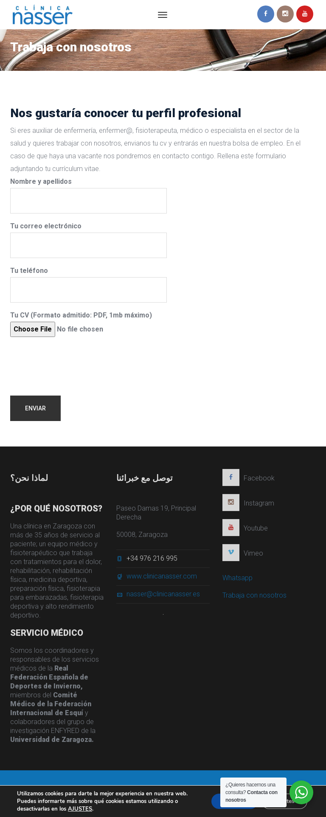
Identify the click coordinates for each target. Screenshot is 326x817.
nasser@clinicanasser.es (163, 596)
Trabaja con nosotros (254, 598)
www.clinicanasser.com (161, 579)
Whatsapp (237, 580)
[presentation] (74, 359)
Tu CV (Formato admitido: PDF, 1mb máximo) (81, 324)
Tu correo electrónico (88, 240)
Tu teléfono (88, 285)
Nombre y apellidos (88, 195)
